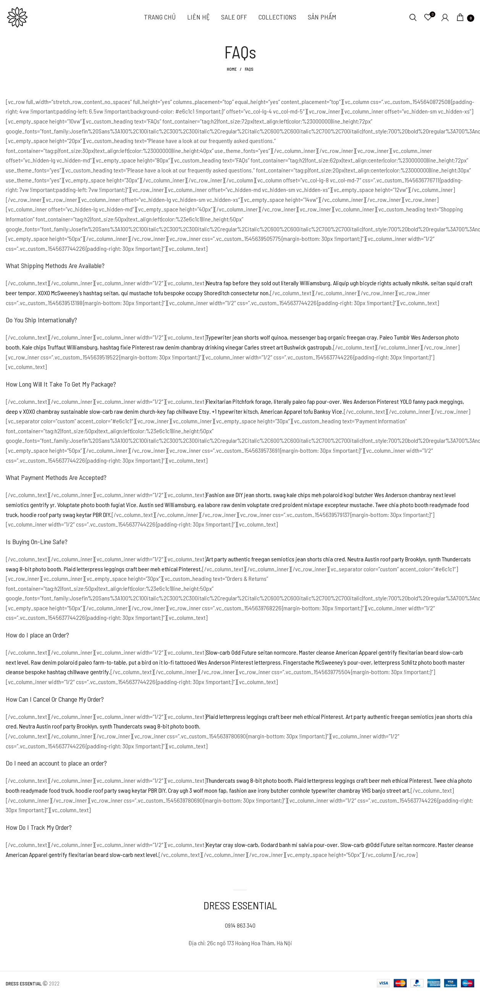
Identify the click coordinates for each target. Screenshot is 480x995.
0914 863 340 (240, 925)
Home (232, 69)
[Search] (413, 17)
